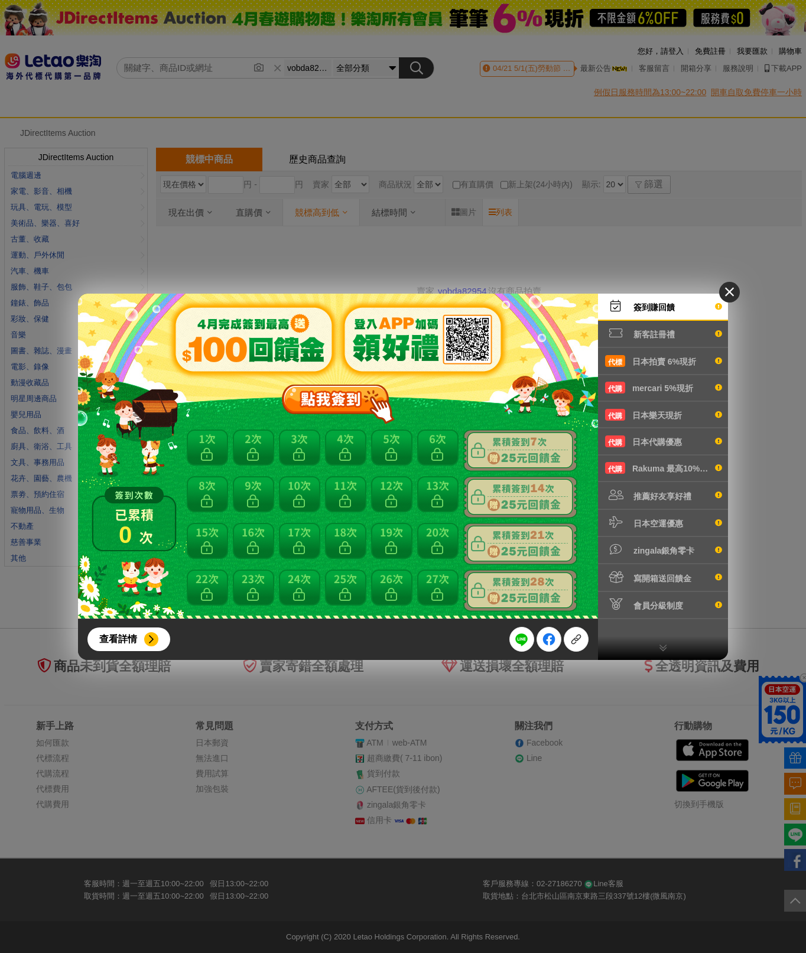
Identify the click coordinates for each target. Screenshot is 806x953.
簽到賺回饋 (663, 306)
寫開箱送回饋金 (663, 577)
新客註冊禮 (663, 333)
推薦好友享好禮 (663, 495)
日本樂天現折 (663, 415)
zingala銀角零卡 (663, 549)
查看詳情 (118, 639)
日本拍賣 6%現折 (663, 361)
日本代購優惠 (663, 441)
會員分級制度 (663, 604)
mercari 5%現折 (663, 387)
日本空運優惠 (663, 522)
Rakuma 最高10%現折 (663, 468)
